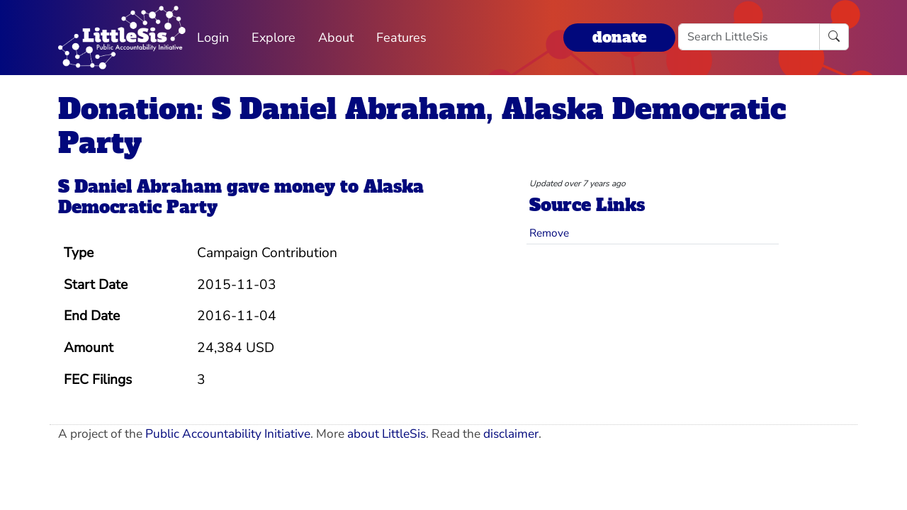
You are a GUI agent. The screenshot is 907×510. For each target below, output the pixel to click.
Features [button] (401, 37)
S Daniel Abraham (140, 186)
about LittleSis (386, 434)
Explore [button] (273, 37)
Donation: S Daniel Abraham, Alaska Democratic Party (422, 126)
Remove (549, 232)
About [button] (336, 37)
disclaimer (511, 434)
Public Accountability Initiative (227, 434)
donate (619, 37)
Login (213, 37)
